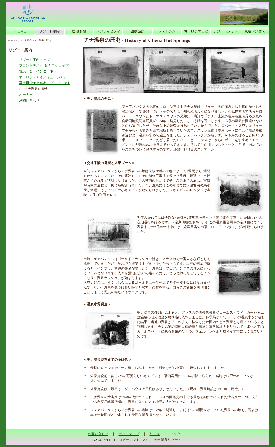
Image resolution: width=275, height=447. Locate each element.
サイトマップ (129, 434)
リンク (155, 434)
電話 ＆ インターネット (39, 71)
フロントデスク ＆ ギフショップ (44, 66)
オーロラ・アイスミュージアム (43, 77)
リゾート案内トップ (34, 60)
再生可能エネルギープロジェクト (44, 83)
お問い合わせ (29, 100)
